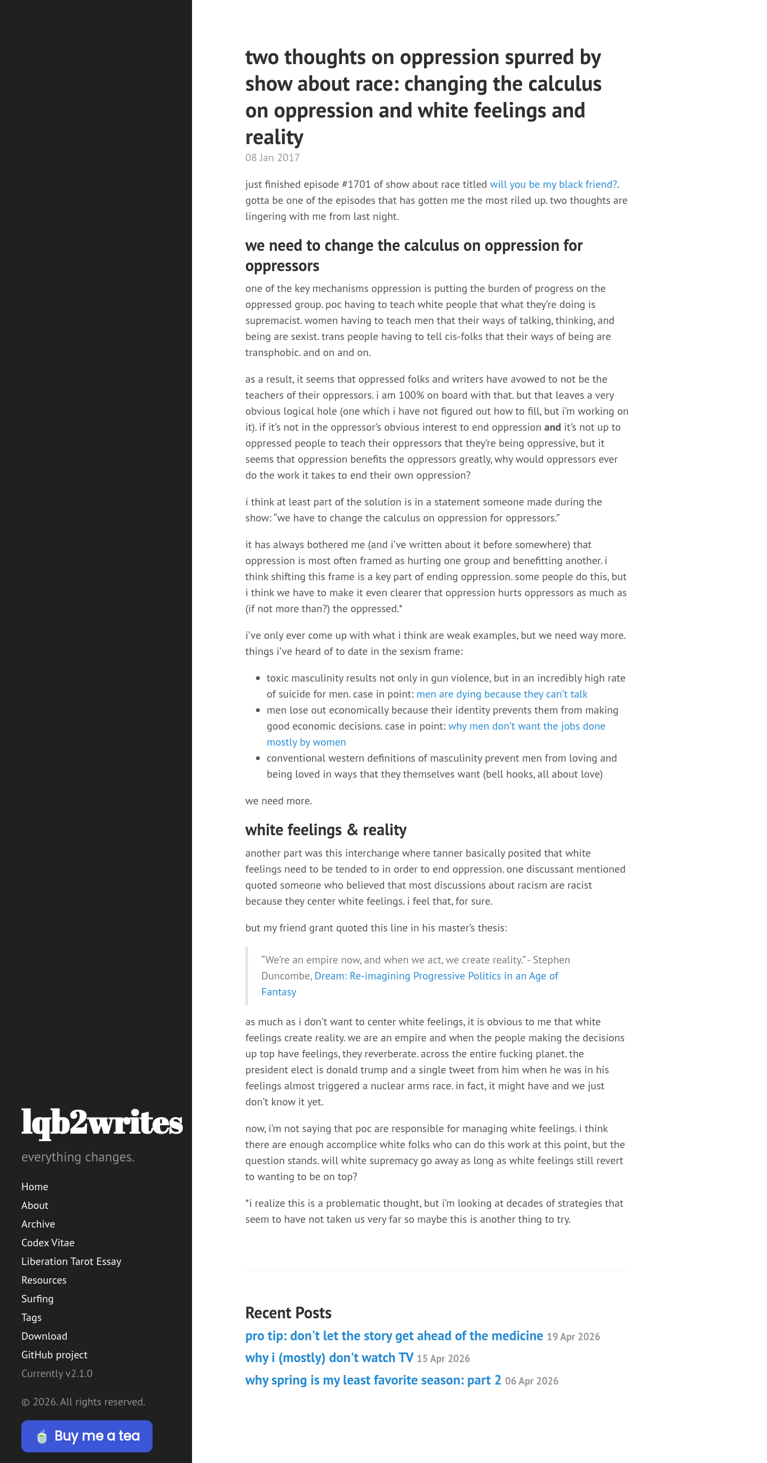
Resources (44, 1280)
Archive (38, 1224)
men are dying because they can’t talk (502, 694)
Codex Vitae (48, 1243)
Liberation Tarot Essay (71, 1261)
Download (44, 1336)
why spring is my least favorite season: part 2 (402, 1379)
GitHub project (54, 1355)
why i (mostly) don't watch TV (357, 1357)
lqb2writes (101, 1121)
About (35, 1205)
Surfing (37, 1299)
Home (35, 1186)
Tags (31, 1317)
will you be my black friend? (553, 184)
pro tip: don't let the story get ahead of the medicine (423, 1335)
